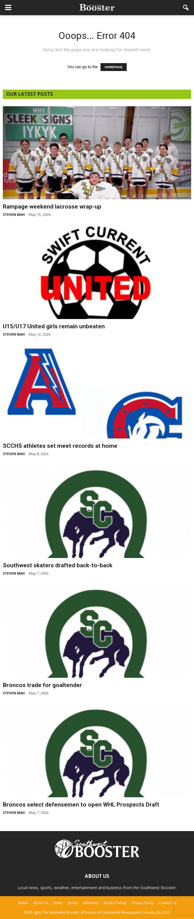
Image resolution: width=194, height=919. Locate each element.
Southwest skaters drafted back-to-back (57, 565)
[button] (186, 7)
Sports (73, 902)
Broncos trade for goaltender (42, 685)
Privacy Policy (142, 902)
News (57, 902)
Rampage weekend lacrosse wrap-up (52, 206)
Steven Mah (14, 214)
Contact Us (167, 902)
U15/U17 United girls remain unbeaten (54, 326)
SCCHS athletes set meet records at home (60, 445)
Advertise (91, 902)
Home (23, 902)
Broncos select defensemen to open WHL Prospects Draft (81, 804)
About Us (40, 902)
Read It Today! (115, 902)
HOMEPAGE (113, 67)
